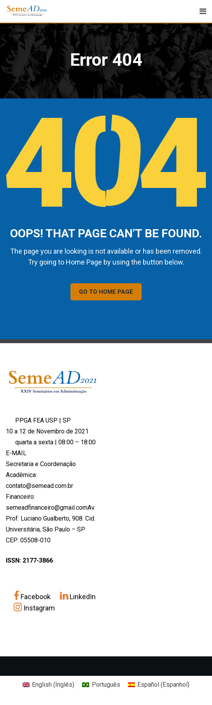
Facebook (33, 597)
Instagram (34, 608)
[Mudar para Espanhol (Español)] (158, 684)
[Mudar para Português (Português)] (101, 684)
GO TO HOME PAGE (106, 291)
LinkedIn (78, 597)
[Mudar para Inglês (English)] (48, 684)
